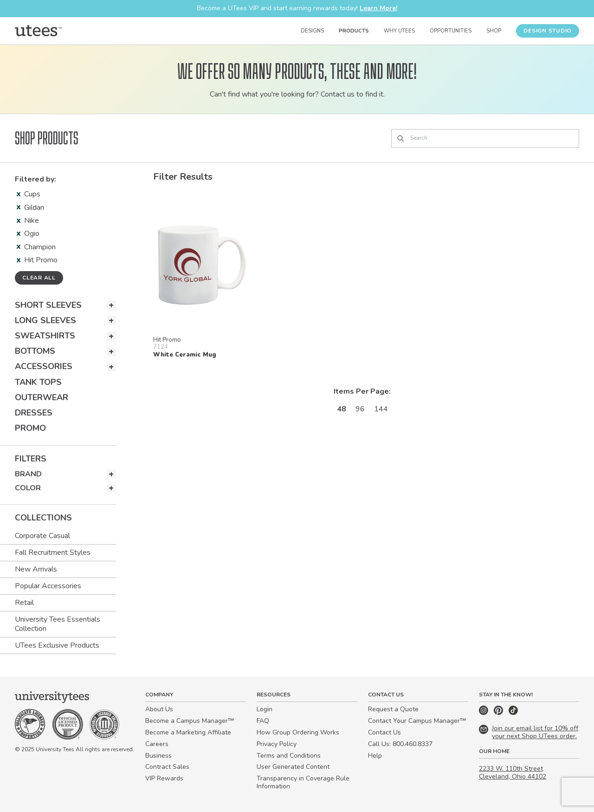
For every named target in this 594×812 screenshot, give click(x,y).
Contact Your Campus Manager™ (417, 720)
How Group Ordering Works (298, 732)
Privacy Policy (277, 744)
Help (375, 755)
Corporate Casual (42, 536)
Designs (312, 30)
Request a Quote (393, 709)
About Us (159, 709)
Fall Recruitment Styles (52, 552)
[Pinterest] (499, 712)
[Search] (485, 138)
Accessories (43, 366)
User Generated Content (293, 766)
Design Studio (547, 30)
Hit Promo (37, 260)
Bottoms (35, 351)
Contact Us (384, 732)
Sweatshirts (45, 335)
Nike (28, 220)
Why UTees (399, 30)
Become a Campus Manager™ (189, 720)
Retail (24, 603)
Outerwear (41, 397)
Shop (493, 30)
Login (264, 709)
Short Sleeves (48, 305)
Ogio (28, 233)
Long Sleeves (45, 320)
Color (28, 488)
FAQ (263, 720)
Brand (28, 474)
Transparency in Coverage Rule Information (303, 782)
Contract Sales (167, 766)
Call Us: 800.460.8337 (400, 744)
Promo (30, 428)
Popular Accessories (48, 586)
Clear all (39, 277)
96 (360, 409)
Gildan (30, 207)
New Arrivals (36, 569)
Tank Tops (38, 382)
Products (354, 30)
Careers (156, 744)
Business (158, 755)
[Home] (38, 30)
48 (341, 409)
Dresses (33, 412)
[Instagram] (484, 712)
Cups (28, 194)
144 (381, 409)
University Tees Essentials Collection (57, 623)
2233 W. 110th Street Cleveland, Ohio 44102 (512, 772)
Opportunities (450, 30)
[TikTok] (513, 712)
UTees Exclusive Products (57, 645)
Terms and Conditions (289, 755)
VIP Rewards (164, 778)
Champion (36, 247)
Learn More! (378, 8)
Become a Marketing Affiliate (188, 732)
